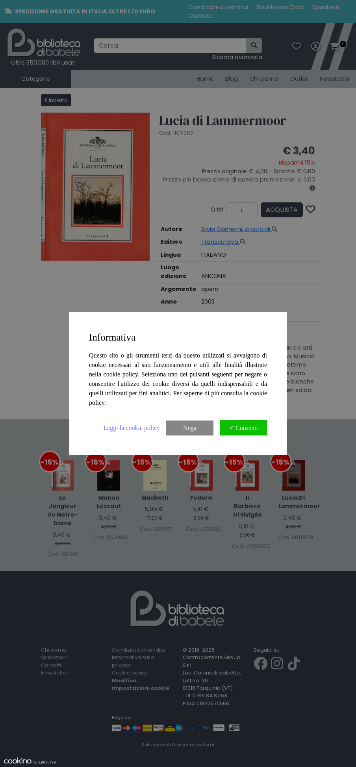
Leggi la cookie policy (131, 427)
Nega (190, 427)
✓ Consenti (243, 427)
